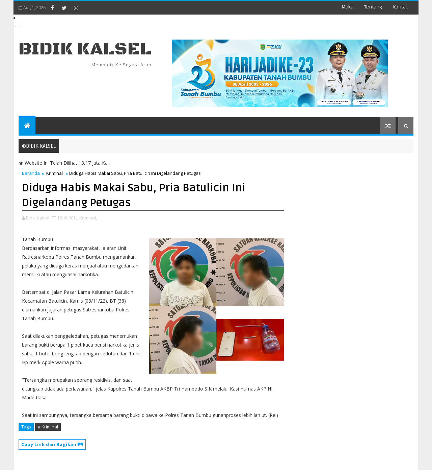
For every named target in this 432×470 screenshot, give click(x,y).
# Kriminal (48, 427)
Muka (347, 7)
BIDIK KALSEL (85, 49)
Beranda (31, 173)
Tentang (373, 7)
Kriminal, (88, 218)
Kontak (400, 7)
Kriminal (54, 173)
